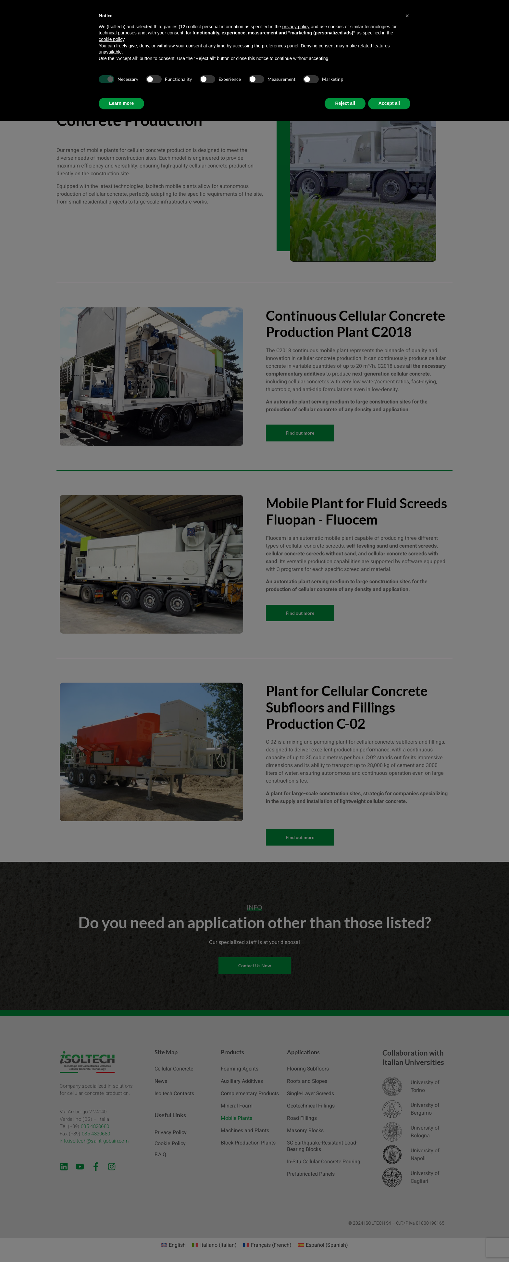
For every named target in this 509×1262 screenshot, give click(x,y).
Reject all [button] (345, 103)
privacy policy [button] (295, 26)
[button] (407, 15)
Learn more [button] (121, 103)
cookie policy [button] (111, 39)
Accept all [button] (389, 103)
